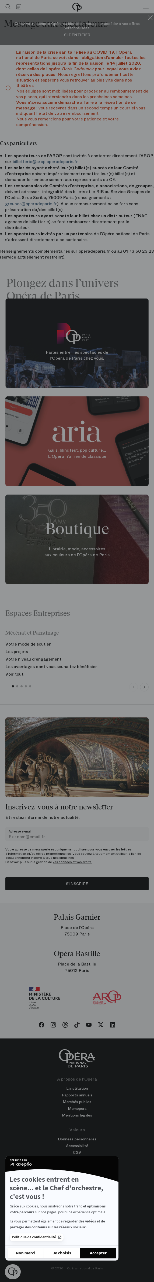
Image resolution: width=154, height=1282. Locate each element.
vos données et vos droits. (72, 862)
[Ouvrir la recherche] (6, 6)
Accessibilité (77, 1145)
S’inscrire (77, 883)
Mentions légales (77, 1115)
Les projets (16, 652)
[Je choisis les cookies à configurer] (62, 1253)
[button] (13, 1271)
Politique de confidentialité (36, 1237)
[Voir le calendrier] (20, 6)
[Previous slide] (133, 687)
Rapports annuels (77, 1095)
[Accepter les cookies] (98, 1253)
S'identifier (77, 35)
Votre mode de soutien (28, 644)
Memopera (77, 1108)
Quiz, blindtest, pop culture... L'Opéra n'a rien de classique (77, 453)
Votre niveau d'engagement (33, 659)
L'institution (77, 1088)
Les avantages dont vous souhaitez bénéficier (51, 667)
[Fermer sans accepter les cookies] (26, 1253)
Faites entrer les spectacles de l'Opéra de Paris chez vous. (77, 355)
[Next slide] (144, 687)
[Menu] (146, 6)
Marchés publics (77, 1101)
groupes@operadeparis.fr (31, 204)
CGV (77, 1152)
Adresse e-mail (20, 831)
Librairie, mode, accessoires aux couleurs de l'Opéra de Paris (77, 552)
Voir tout (14, 674)
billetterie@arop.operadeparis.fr (45, 162)
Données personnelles (77, 1139)
